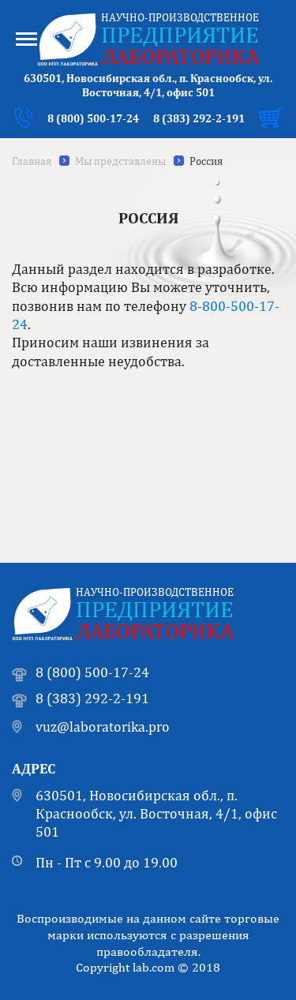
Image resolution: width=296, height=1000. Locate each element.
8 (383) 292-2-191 (199, 118)
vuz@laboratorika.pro (103, 726)
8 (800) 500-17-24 (93, 118)
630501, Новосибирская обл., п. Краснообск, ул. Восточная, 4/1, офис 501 (156, 814)
